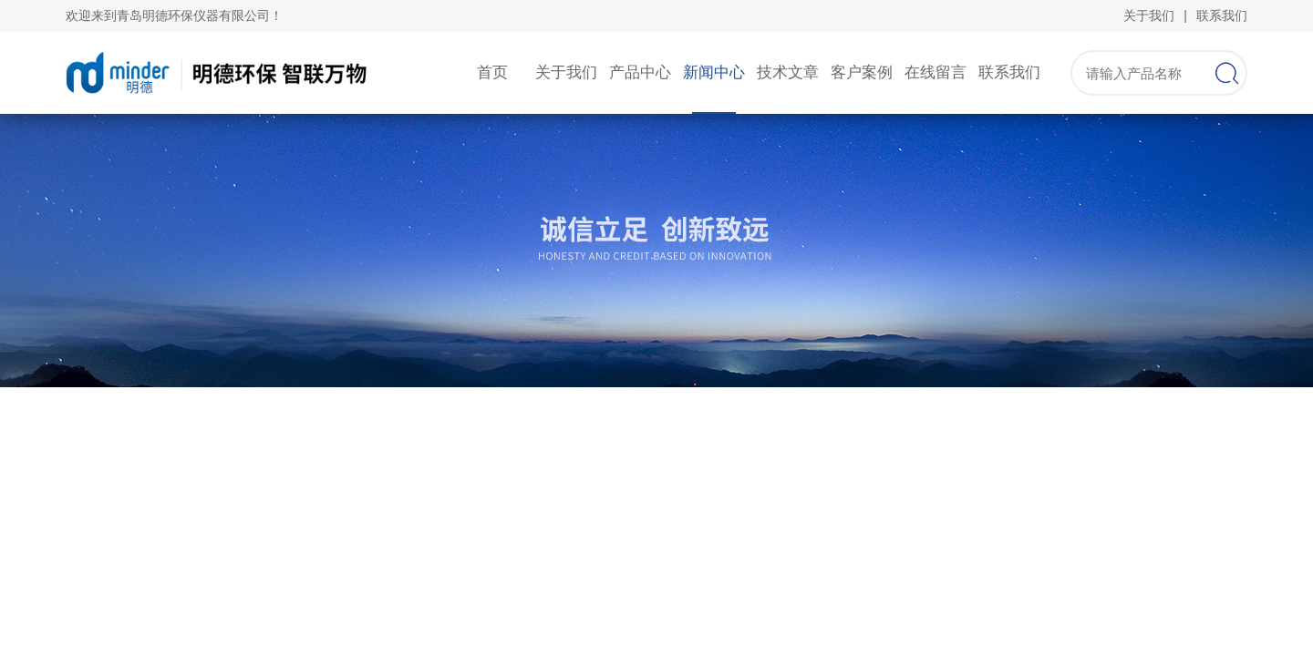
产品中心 (640, 72)
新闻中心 (714, 72)
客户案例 (862, 72)
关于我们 (1148, 15)
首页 (492, 72)
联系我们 (1221, 15)
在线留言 (936, 72)
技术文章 (788, 72)
